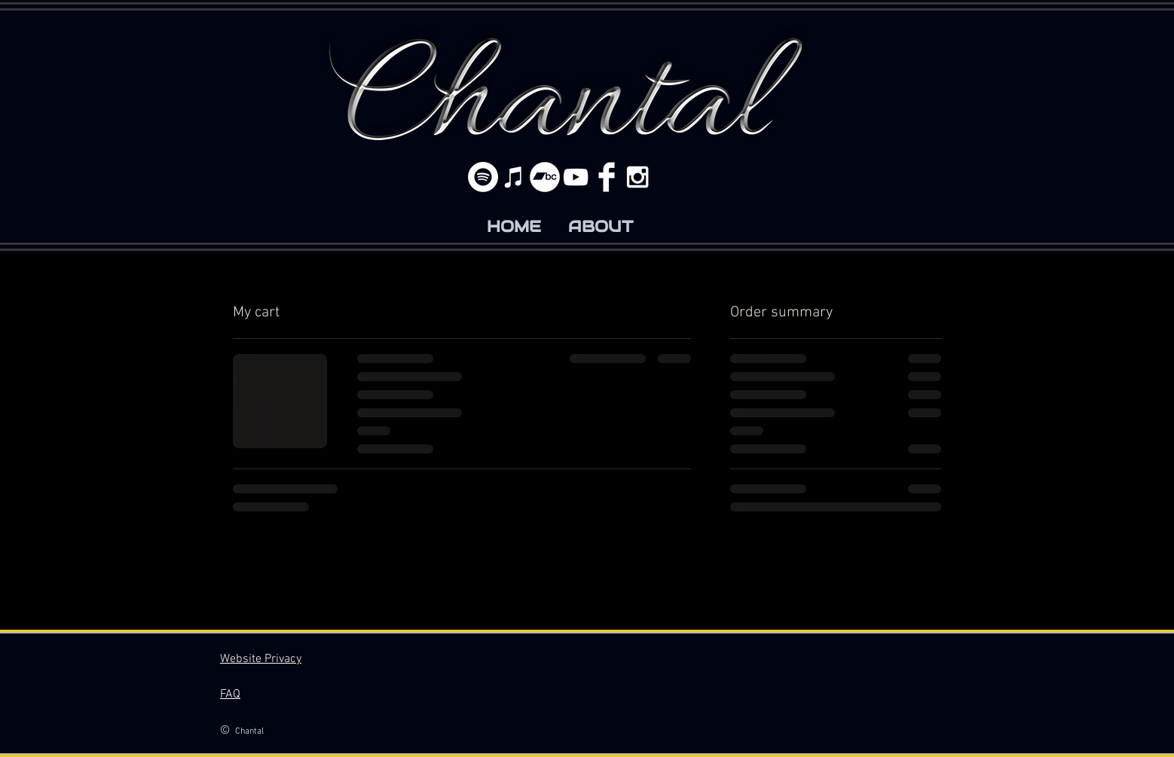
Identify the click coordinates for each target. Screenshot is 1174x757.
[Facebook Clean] (607, 177)
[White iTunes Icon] (514, 177)
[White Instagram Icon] (637, 177)
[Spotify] (483, 177)
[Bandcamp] (545, 177)
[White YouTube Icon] (576, 177)
